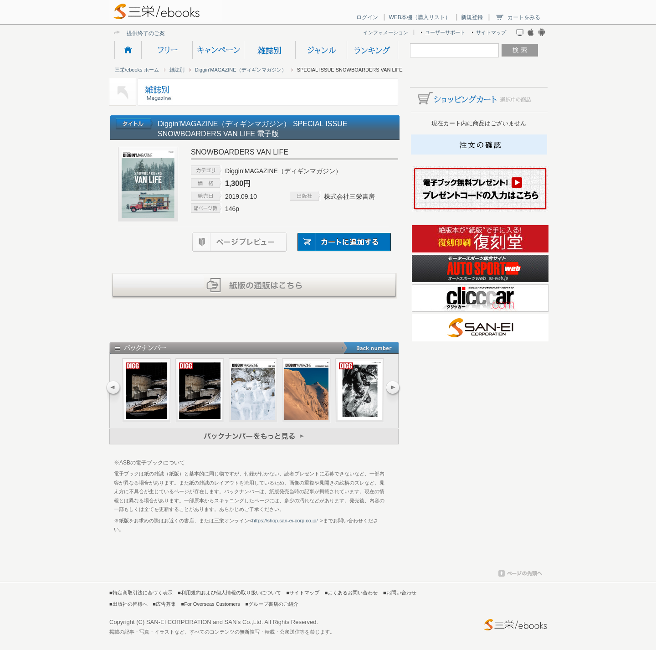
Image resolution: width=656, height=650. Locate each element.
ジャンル (321, 50)
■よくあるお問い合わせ (351, 592)
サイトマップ (491, 32)
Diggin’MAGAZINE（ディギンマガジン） (241, 69)
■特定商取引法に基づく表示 (141, 592)
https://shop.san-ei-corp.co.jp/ (285, 520)
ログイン (367, 17)
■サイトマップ (303, 592)
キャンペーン (218, 50)
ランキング (372, 50)
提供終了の (140, 33)
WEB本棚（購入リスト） (419, 17)
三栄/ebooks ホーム (137, 69)
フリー (166, 50)
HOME (127, 50)
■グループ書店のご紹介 (271, 604)
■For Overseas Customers (210, 604)
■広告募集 (164, 604)
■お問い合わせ (399, 592)
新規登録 (472, 17)
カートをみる (523, 17)
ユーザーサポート (445, 32)
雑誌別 (269, 50)
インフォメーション (385, 32)
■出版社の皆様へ (128, 604)
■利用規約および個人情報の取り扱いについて (229, 592)
